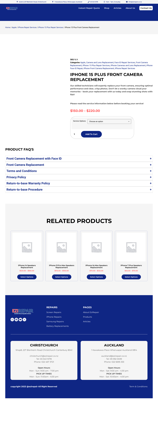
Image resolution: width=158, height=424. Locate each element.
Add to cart (95, 134)
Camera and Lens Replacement (100, 62)
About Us (130, 8)
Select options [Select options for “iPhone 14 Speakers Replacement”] (27, 278)
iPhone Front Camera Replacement (99, 68)
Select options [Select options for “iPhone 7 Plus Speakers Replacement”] (131, 278)
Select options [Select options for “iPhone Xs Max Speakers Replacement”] (96, 278)
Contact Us (146, 8)
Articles (117, 8)
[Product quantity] (76, 134)
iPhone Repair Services (27, 27)
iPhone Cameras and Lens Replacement (128, 65)
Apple (14, 27)
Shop (106, 8)
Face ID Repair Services (124, 62)
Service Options (79, 121)
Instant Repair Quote (89, 8)
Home (7, 27)
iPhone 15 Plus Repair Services (50, 27)
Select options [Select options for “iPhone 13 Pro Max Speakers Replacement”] (61, 278)
